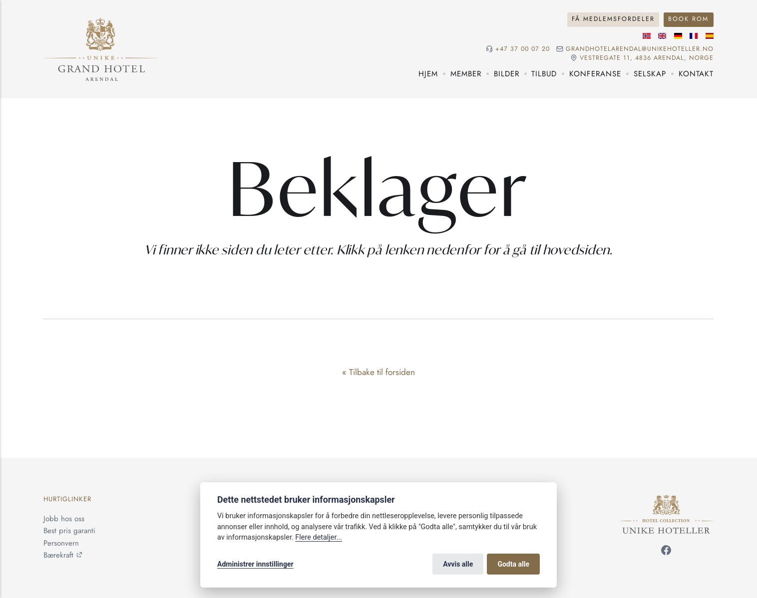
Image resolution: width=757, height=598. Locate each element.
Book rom (688, 18)
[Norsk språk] (647, 36)
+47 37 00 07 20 (522, 49)
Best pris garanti (69, 530)
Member (465, 73)
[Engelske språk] (662, 36)
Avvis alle (458, 564)
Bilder (506, 73)
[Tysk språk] (678, 36)
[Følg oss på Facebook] (666, 552)
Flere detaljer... (318, 537)
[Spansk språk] (710, 36)
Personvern (61, 543)
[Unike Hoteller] (666, 500)
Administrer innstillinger (255, 564)
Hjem (428, 73)
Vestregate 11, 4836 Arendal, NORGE (647, 58)
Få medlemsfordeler (613, 18)
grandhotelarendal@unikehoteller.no (640, 49)
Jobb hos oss (63, 518)
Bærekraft (58, 555)
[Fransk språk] (694, 36)
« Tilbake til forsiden (378, 372)
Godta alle (513, 564)
